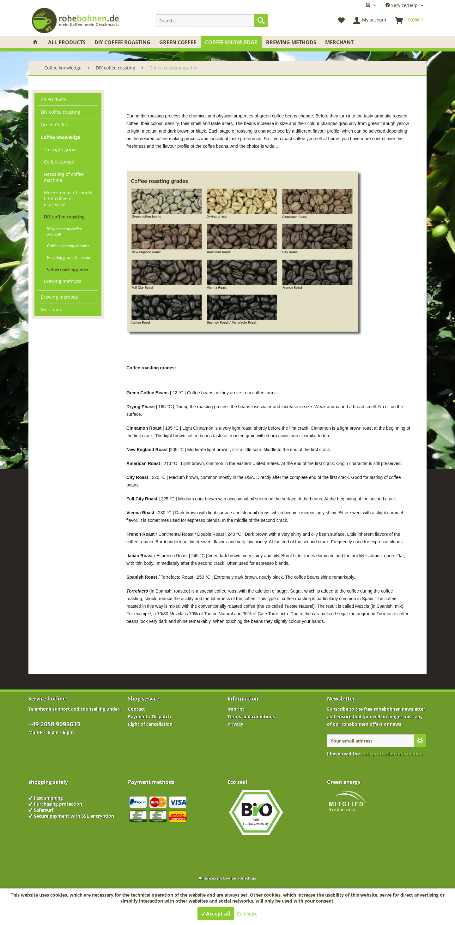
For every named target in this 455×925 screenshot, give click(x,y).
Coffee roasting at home (68, 245)
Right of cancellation (150, 724)
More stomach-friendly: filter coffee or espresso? (69, 198)
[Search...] (212, 20)
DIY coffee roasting (60, 112)
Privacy (235, 724)
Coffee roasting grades (67, 269)
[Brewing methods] (291, 42)
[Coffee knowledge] (231, 42)
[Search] (261, 20)
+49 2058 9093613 (54, 724)
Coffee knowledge (60, 137)
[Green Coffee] (178, 42)
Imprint (236, 709)
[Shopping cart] (409, 20)
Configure (247, 914)
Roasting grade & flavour (69, 257)
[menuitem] (212, 20)
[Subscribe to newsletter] (420, 740)
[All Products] (67, 42)
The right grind (60, 149)
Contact (136, 709)
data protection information (392, 754)
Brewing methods (62, 281)
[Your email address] (370, 740)
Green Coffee (54, 125)
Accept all (215, 913)
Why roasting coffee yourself (64, 231)
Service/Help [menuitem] (402, 5)
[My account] (370, 20)
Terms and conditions (251, 716)
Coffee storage (59, 162)
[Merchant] (339, 42)
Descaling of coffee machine (64, 177)
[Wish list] (341, 20)
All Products (53, 99)
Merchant (51, 310)
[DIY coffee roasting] (122, 42)
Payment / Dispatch (149, 716)
